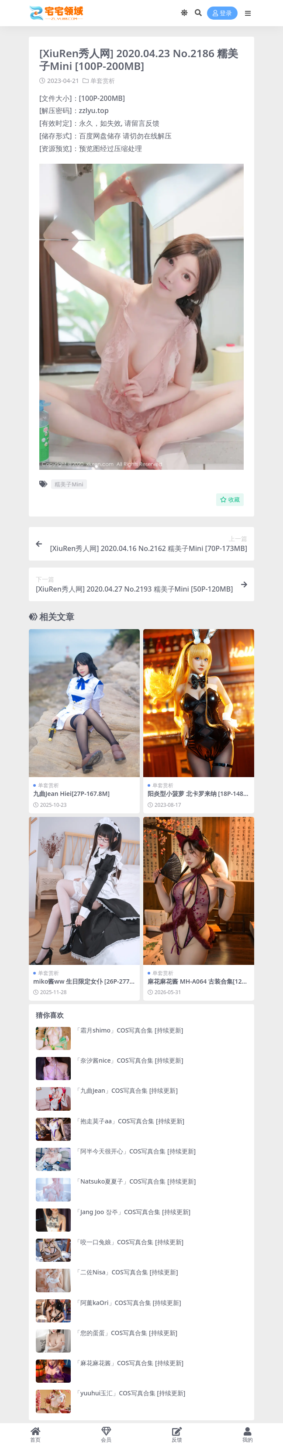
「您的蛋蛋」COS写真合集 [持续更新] (125, 1333)
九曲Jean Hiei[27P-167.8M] (71, 793)
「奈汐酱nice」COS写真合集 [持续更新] (128, 1060)
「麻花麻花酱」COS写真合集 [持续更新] (128, 1363)
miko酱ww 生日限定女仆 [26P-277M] (81, 985)
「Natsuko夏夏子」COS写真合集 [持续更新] (135, 1181)
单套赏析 (102, 80)
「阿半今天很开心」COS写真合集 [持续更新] (135, 1151)
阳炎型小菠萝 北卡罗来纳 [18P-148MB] (198, 797)
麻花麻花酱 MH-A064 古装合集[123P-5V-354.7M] (198, 985)
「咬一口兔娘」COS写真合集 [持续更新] (128, 1242)
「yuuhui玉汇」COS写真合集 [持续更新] (129, 1393)
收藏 (230, 499)
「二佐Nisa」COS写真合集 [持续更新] (126, 1272)
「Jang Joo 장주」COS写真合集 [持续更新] (132, 1212)
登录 (222, 13)
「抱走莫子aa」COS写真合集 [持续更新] (129, 1121)
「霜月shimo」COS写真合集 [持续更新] (128, 1030)
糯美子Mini (69, 484)
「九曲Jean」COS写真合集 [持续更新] (126, 1090)
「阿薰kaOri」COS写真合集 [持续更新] (127, 1302)
